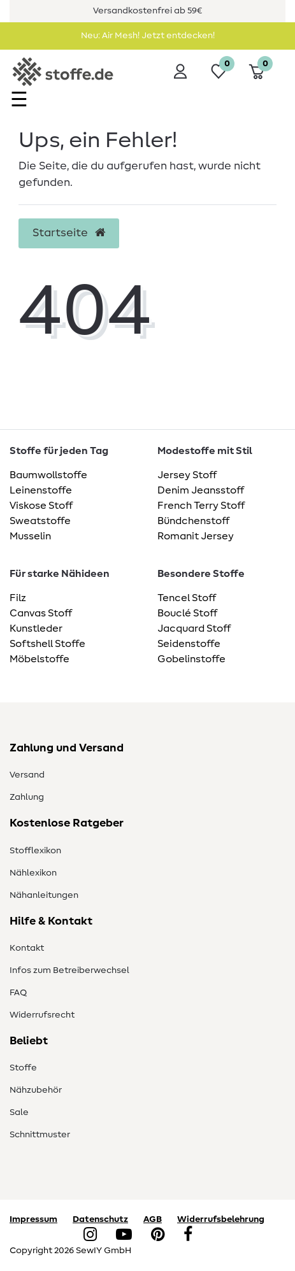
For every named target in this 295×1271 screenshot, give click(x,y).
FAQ (18, 992)
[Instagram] (90, 1235)
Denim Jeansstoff (200, 490)
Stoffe (23, 1067)
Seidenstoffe (188, 644)
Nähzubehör (36, 1090)
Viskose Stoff (41, 506)
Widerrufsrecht (42, 1015)
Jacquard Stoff (194, 628)
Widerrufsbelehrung (220, 1219)
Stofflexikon (35, 850)
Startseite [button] (68, 233)
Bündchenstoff (193, 521)
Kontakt (27, 948)
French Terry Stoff (201, 506)
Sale (19, 1112)
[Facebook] (187, 1235)
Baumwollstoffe (48, 475)
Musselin (30, 536)
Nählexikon (33, 873)
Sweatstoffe (40, 521)
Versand (27, 774)
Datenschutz (100, 1219)
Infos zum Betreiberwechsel (69, 970)
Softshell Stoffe (47, 644)
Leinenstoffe (41, 490)
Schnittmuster (40, 1134)
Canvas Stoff (41, 613)
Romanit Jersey (195, 536)
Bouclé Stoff (187, 613)
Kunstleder (36, 628)
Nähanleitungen (44, 895)
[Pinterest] (157, 1235)
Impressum (33, 1219)
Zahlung (27, 797)
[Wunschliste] (218, 71)
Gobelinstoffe (191, 659)
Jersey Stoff (187, 475)
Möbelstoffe (39, 659)
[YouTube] (124, 1235)
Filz (18, 598)
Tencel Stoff (186, 598)
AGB (152, 1219)
